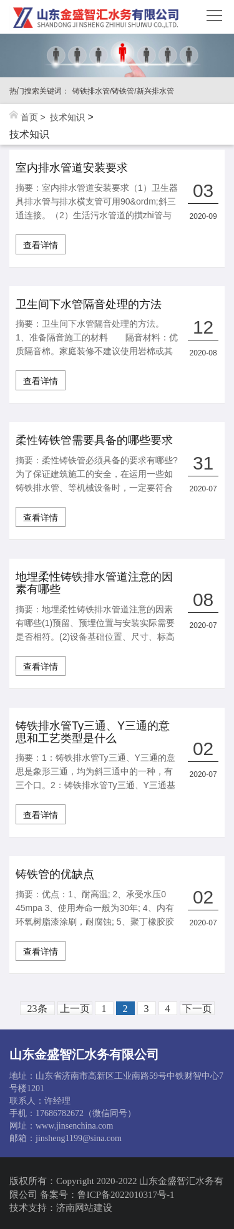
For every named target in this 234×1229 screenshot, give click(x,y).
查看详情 (40, 245)
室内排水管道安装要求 (72, 168)
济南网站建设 (84, 1208)
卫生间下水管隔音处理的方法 (89, 305)
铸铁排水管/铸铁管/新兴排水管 (123, 91)
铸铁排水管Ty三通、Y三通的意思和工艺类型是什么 (93, 732)
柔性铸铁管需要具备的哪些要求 (94, 440)
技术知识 (67, 117)
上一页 (75, 1008)
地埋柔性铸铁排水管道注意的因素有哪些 (94, 583)
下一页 (197, 1008)
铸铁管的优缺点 (55, 874)
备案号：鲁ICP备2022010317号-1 (107, 1195)
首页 (29, 117)
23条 (37, 1008)
